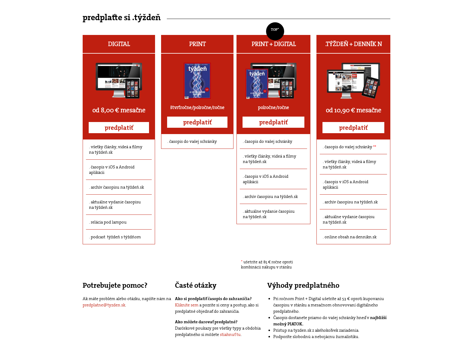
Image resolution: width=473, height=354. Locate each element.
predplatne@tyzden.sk (104, 305)
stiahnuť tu (230, 334)
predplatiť (119, 128)
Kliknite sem (186, 305)
